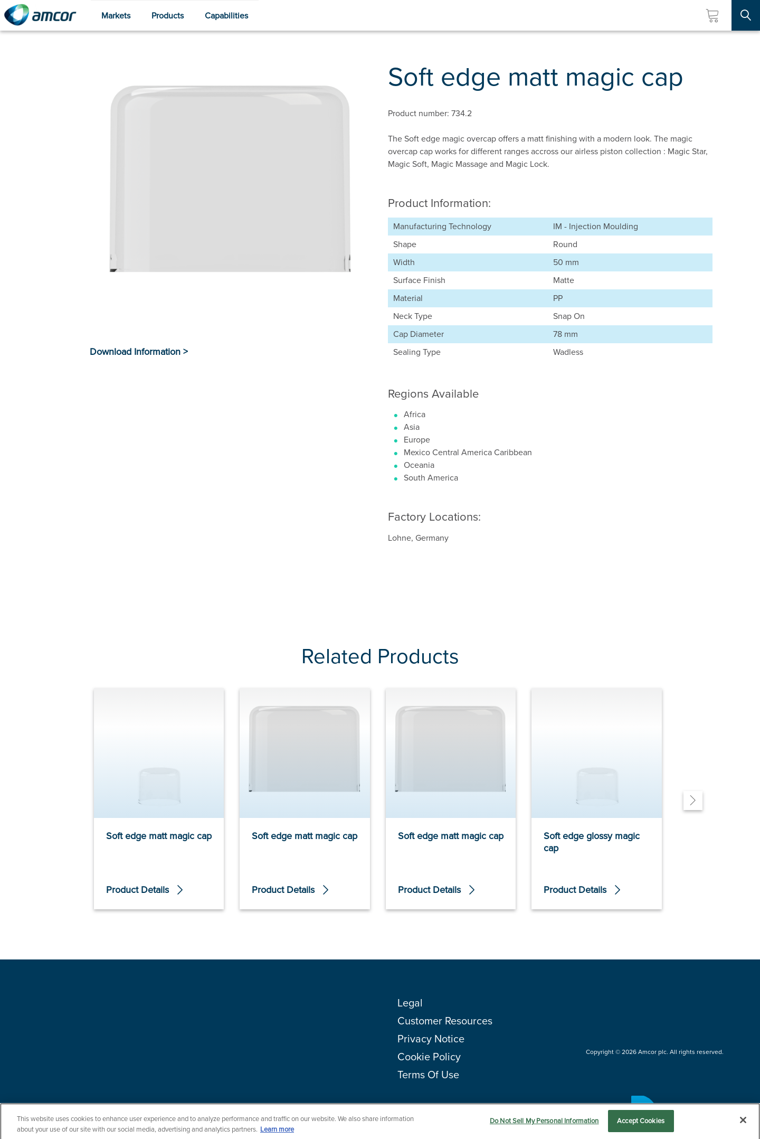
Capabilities (226, 16)
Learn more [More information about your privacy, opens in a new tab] (277, 1131)
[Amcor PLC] (40, 15)
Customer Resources (444, 1021)
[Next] (692, 800)
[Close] (743, 1122)
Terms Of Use (428, 1074)
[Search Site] (746, 15)
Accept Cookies (640, 1123)
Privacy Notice (430, 1039)
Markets (115, 16)
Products (167, 16)
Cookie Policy (429, 1057)
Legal (410, 1003)
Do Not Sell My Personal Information (544, 1123)
